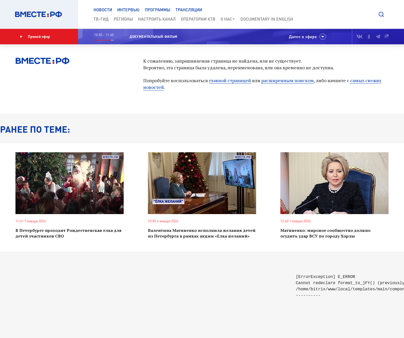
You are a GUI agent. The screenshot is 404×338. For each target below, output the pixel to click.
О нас (228, 19)
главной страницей (230, 80)
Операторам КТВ (198, 18)
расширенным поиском (287, 80)
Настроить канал (157, 18)
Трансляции (188, 9)
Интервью (128, 9)
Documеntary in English (266, 18)
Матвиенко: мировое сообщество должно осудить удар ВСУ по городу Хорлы (325, 233)
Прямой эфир (35, 36)
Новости (103, 9)
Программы (157, 9)
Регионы (123, 18)
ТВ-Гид (101, 18)
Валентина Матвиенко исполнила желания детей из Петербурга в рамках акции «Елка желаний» (202, 233)
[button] (381, 14)
